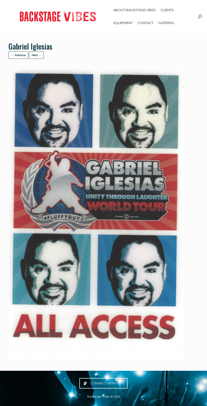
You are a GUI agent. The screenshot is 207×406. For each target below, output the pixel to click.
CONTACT (145, 23)
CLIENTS (167, 10)
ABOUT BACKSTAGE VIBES (134, 10)
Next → (36, 55)
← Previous (18, 55)
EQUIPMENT (122, 23)
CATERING (166, 23)
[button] (200, 16)
